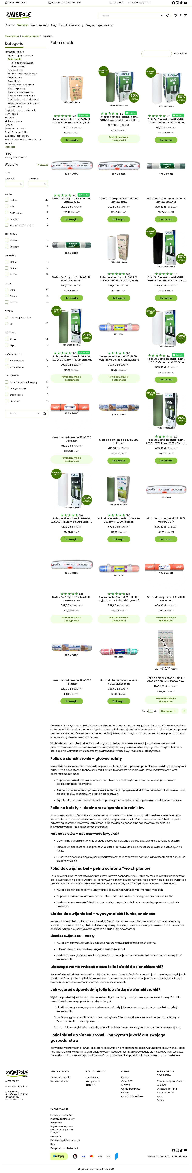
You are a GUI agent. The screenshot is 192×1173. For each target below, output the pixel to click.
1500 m (13, 274)
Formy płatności (165, 1092)
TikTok (89, 1084)
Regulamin (56, 1122)
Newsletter (56, 1136)
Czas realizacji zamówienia (171, 1081)
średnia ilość (16, 394)
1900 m (13, 262)
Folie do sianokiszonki (22, 62)
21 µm (13, 345)
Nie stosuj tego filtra (20, 317)
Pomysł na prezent (15, 128)
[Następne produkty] (169, 711)
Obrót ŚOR (126, 1081)
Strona (145, 711)
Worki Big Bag (15, 106)
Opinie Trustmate (130, 1088)
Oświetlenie (14, 81)
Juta (12, 206)
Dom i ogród (11, 113)
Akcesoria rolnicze (30, 36)
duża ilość (15, 401)
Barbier (13, 200)
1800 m (13, 268)
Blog (52, 1144)
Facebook (91, 1077)
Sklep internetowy (95, 1169)
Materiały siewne (14, 121)
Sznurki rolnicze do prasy (21, 84)
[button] (168, 15)
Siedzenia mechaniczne (20, 92)
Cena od (9, 178)
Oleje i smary (15, 77)
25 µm (13, 339)
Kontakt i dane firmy (132, 1096)
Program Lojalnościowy (62, 1118)
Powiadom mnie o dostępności (119, 139)
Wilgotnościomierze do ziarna (23, 103)
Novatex (14, 219)
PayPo (160, 1096)
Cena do (33, 178)
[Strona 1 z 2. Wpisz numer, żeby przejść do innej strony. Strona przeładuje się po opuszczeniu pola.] (150, 711)
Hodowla (9, 117)
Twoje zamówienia (60, 1077)
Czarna (13, 302)
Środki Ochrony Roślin (16, 132)
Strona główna (12, 36)
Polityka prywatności (61, 1115)
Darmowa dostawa (167, 1088)
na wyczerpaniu (18, 388)
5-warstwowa (17, 360)
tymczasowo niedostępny (23, 382)
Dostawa (161, 1084)
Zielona (13, 296)
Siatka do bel (18, 66)
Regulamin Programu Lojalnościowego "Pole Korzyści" (62, 1129)
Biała (12, 289)
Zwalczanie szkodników (17, 135)
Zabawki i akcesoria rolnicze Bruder (23, 139)
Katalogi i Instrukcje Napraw (22, 73)
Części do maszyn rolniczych (20, 110)
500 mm (14, 240)
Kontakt (125, 1077)
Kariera (125, 1092)
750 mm (14, 246)
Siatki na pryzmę (16, 88)
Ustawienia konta (59, 1081)
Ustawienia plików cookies (64, 1140)
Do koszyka (71, 140)
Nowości (9, 143)
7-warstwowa (17, 367)
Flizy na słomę (15, 70)
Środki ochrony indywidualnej (23, 99)
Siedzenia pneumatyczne (21, 95)
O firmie (125, 1084)
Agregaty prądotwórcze (20, 55)
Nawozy (9, 124)
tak (11, 323)
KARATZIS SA (16, 212)
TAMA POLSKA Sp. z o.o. (22, 225)
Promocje (10, 146)
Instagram (91, 1081)
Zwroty (160, 1100)
